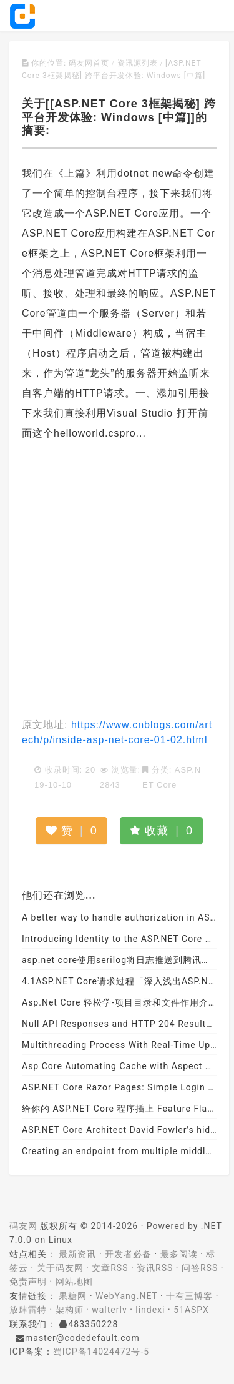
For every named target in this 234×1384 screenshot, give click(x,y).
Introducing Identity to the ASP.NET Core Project (119, 939)
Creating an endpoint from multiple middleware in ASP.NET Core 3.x (119, 1151)
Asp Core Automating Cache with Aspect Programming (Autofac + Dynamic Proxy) (119, 1066)
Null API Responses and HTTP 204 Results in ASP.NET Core (119, 1024)
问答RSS (200, 1268)
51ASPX (191, 1310)
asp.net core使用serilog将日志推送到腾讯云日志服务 (119, 960)
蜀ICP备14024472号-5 (101, 1352)
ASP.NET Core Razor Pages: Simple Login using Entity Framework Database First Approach (119, 1087)
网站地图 (74, 1282)
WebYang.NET (126, 1296)
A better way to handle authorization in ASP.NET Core (119, 917)
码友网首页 (89, 63)
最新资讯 (77, 1254)
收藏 (161, 830)
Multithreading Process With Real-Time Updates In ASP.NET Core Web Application (119, 1045)
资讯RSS (155, 1268)
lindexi (150, 1310)
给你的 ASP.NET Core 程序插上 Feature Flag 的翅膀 (119, 1109)
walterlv (109, 1310)
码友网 (23, 1226)
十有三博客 (189, 1296)
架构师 (70, 1310)
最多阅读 (179, 1254)
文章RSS (110, 1268)
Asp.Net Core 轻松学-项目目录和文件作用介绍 (119, 1002)
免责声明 (28, 1282)
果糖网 (73, 1296)
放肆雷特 (28, 1310)
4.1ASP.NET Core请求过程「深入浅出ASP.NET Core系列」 (119, 981)
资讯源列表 (137, 63)
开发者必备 (128, 1254)
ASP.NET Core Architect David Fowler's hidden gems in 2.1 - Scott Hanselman (119, 1130)
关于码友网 (60, 1268)
